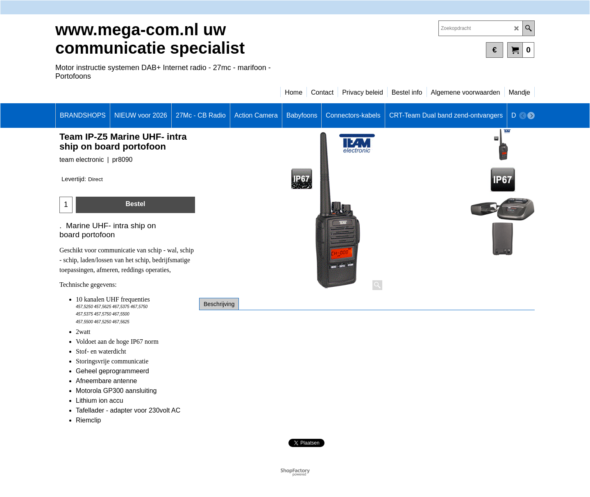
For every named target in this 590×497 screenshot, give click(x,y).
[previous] (522, 115)
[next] (531, 115)
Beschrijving (219, 304)
